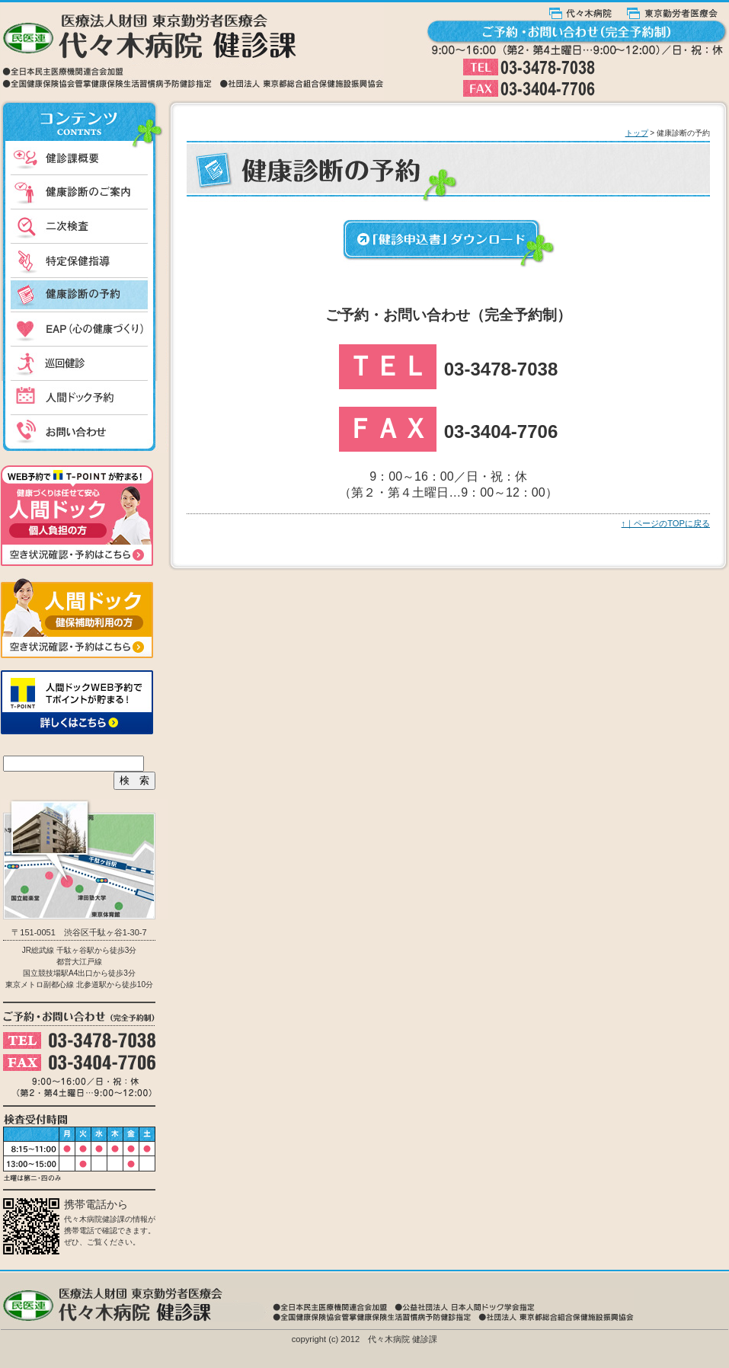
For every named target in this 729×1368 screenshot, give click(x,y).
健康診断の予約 (84, 295)
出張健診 (84, 364)
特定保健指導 (84, 261)
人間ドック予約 (84, 398)
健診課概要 (84, 158)
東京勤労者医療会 (677, 10)
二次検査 (84, 226)
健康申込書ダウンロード (449, 243)
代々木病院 (588, 10)
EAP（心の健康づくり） (84, 329)
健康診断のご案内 (84, 192)
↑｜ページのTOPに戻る (666, 523)
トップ (636, 133)
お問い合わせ (84, 434)
